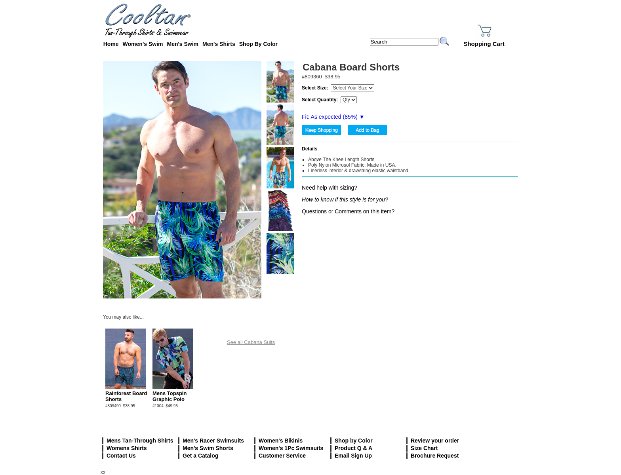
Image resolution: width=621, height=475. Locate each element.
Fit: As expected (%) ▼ (333, 117)
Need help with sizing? (329, 187)
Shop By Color (258, 44)
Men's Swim (182, 44)
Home (111, 44)
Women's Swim (143, 44)
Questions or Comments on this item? (348, 211)
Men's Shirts (218, 44)
